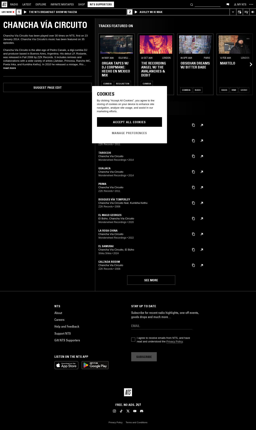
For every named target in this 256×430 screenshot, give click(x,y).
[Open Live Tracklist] (246, 12)
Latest (26, 4)
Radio (14, 4)
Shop (81, 4)
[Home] (4, 4)
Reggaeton (122, 83)
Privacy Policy (174, 341)
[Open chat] (228, 4)
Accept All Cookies (129, 122)
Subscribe (144, 357)
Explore (41, 4)
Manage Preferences (129, 133)
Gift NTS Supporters (67, 340)
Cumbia (107, 83)
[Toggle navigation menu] (251, 4)
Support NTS (62, 333)
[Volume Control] (252, 12)
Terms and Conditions (136, 422)
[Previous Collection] (248, 64)
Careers (59, 320)
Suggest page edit (47, 87)
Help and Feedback (66, 326)
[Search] (191, 4)
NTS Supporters (101, 4)
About (58, 313)
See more (151, 280)
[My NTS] (240, 4)
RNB (234, 89)
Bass (198, 89)
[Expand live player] (233, 12)
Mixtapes (62, 4)
